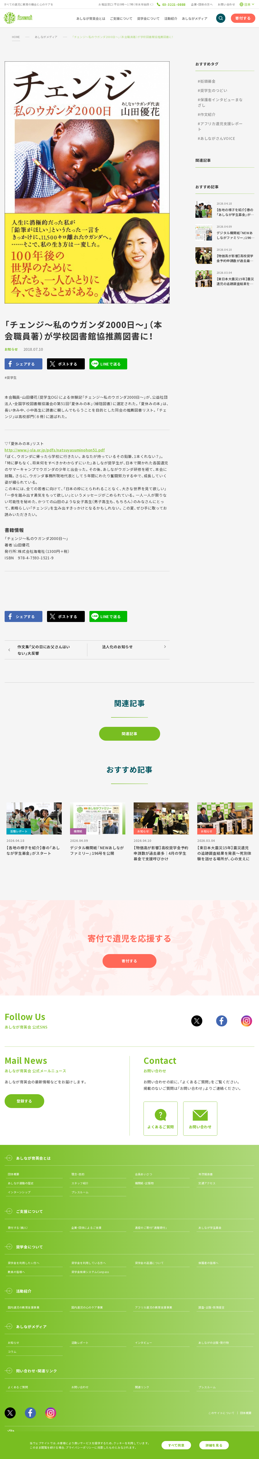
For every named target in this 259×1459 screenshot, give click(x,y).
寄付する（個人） (18, 1227)
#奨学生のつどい (212, 90)
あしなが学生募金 (209, 1227)
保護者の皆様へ (208, 1263)
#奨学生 (11, 377)
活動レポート (80, 1342)
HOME (16, 37)
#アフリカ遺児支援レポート (220, 126)
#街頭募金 (207, 81)
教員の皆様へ (16, 1272)
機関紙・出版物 (144, 1183)
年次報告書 (205, 1174)
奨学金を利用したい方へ (23, 1263)
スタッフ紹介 (80, 1183)
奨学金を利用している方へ (88, 1263)
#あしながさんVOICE (216, 138)
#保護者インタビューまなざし (220, 102)
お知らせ (11, 349)
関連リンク (142, 1387)
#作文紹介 (207, 114)
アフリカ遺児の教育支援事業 (153, 1307)
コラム (12, 1351)
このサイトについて (221, 1413)
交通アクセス (206, 1183)
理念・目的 (77, 1174)
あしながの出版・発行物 (213, 1342)
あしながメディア (46, 37)
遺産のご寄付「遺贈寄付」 (151, 1227)
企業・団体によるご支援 (86, 1227)
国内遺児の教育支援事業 (23, 1307)
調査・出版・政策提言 (211, 1307)
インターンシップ (19, 1192)
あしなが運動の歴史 (21, 1183)
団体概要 (13, 1174)
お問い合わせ (226, 4)
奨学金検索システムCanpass (90, 1272)
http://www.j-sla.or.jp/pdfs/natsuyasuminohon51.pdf (55, 450)
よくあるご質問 (18, 1387)
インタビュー (143, 1342)
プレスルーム (80, 1192)
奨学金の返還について (149, 1263)
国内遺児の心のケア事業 (87, 1307)
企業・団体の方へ (202, 4)
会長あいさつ (143, 1174)
